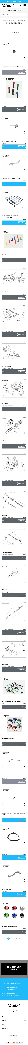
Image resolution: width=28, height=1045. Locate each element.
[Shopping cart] (20, 5)
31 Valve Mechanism (6, 329)
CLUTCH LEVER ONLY (6, 889)
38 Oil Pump (4, 589)
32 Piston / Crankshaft (7, 366)
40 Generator (5, 664)
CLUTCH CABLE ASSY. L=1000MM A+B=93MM (12, 852)
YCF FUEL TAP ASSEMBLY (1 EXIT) (9, 141)
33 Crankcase (5, 403)
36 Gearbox (4, 515)
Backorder (21, 72)
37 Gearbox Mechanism (7, 552)
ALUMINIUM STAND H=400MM (9, 738)
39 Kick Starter (5, 627)
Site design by (14, 1040)
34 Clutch (4, 440)
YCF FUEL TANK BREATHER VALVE (9, 104)
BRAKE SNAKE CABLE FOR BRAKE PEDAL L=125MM (13, 776)
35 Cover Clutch (5, 478)
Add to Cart (21, 146)
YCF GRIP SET (5, 254)
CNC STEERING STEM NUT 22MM (9, 926)
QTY (3, 72)
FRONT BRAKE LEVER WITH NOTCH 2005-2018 (12, 178)
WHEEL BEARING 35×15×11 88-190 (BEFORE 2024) (13, 66)
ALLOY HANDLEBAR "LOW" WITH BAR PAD (11, 701)
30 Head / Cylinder (6, 291)
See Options (21, 109)
